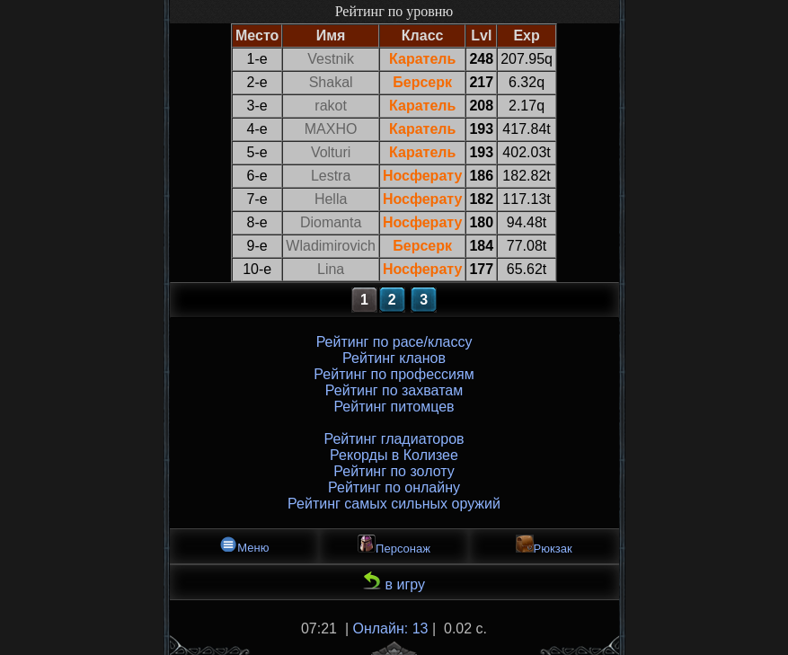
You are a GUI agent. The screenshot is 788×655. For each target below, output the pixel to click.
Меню (244, 545)
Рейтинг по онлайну (394, 487)
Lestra (330, 175)
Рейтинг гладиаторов (393, 439)
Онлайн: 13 (391, 628)
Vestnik (330, 58)
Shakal (331, 82)
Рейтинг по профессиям (394, 374)
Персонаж (394, 545)
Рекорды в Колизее (394, 455)
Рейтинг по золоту (393, 471)
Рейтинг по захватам (394, 390)
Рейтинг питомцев (393, 406)
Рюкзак (544, 545)
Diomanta (330, 222)
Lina (330, 269)
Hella (330, 199)
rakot (330, 105)
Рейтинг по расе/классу (394, 342)
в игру (394, 581)
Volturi (330, 152)
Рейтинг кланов (394, 358)
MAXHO (331, 129)
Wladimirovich (331, 245)
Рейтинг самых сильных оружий (394, 503)
